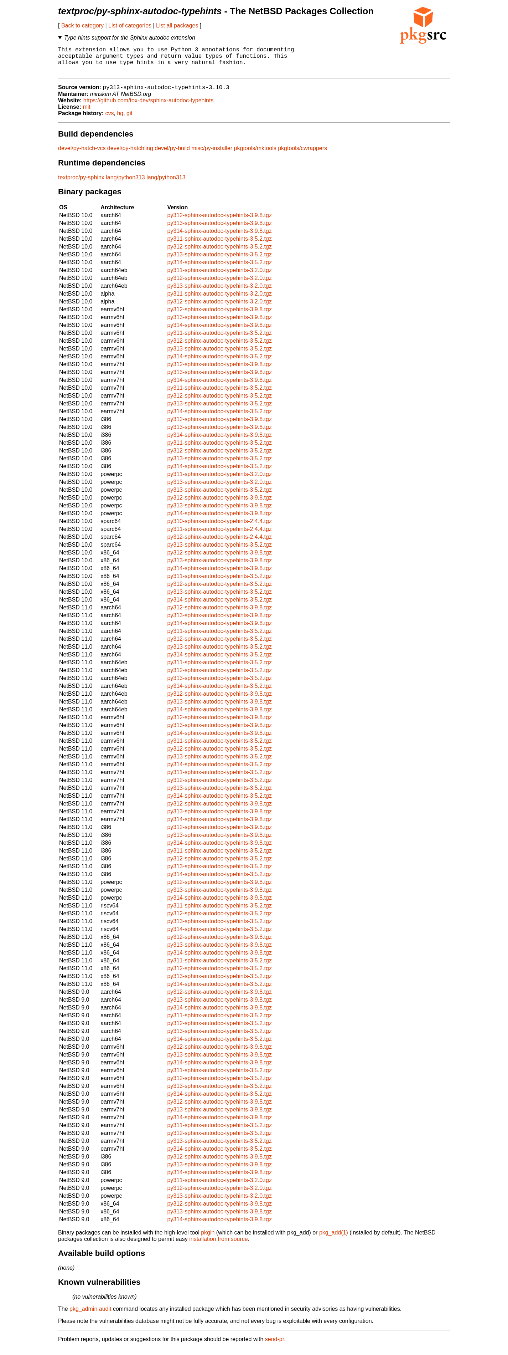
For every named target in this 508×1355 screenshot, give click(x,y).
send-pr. (275, 1346)
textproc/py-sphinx (81, 184)
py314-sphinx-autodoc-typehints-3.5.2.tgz (219, 269)
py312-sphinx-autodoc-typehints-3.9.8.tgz (219, 222)
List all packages (177, 25)
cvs (109, 120)
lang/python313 (125, 184)
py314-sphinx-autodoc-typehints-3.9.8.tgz (219, 238)
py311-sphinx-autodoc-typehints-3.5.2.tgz (219, 245)
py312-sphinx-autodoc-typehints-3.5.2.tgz (219, 253)
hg (120, 120)
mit (86, 114)
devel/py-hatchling (130, 155)
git (129, 120)
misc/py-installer (211, 155)
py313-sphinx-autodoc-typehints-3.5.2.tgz (219, 261)
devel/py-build (172, 155)
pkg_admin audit (90, 1316)
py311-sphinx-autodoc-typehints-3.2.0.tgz (219, 277)
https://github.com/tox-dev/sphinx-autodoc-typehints (148, 107)
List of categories (129, 25)
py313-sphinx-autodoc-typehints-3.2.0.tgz (219, 293)
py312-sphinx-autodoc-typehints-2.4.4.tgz (219, 544)
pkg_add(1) (333, 1239)
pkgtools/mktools (255, 155)
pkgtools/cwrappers (302, 155)
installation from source (218, 1246)
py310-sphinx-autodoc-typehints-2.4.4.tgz (219, 528)
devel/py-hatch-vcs (81, 155)
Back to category (82, 25)
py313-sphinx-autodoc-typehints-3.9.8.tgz (219, 230)
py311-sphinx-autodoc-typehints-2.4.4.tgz (219, 536)
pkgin (207, 1239)
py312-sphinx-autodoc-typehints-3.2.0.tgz (219, 285)
